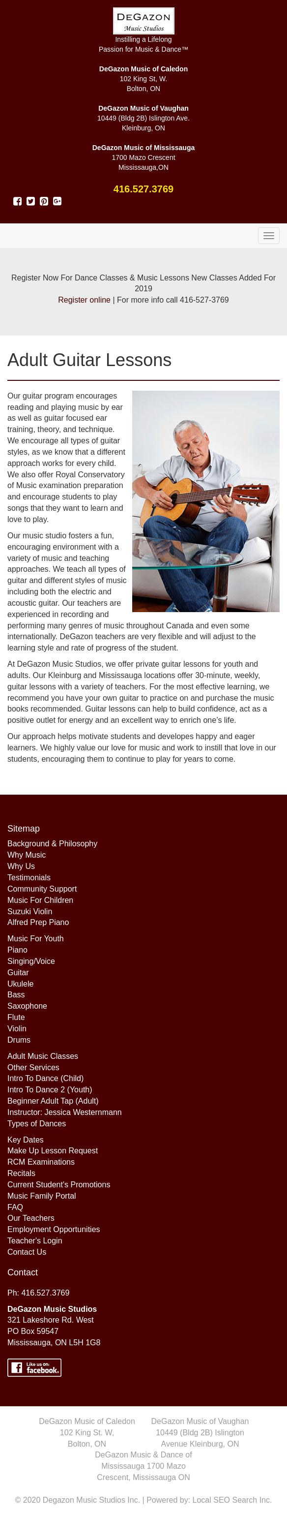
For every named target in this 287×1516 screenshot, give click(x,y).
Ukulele (20, 984)
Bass (16, 994)
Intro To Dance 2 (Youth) (49, 1089)
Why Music (26, 855)
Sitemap (23, 829)
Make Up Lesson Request (52, 1150)
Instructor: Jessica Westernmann (64, 1112)
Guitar (18, 972)
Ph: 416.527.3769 (38, 1293)
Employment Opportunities (53, 1229)
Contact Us (26, 1252)
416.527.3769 (143, 189)
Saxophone (27, 1006)
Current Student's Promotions (58, 1184)
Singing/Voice (31, 961)
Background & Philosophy (52, 843)
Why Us (21, 866)
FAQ (15, 1207)
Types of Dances (36, 1123)
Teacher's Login (34, 1241)
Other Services (33, 1067)
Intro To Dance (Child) (45, 1078)
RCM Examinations (41, 1162)
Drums (18, 1040)
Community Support (42, 889)
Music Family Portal (41, 1196)
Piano (17, 950)
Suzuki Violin (29, 911)
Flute (16, 1017)
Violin (17, 1028)
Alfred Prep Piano (38, 922)
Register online (84, 300)
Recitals (21, 1173)
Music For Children (40, 900)
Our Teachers (31, 1218)
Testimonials (29, 877)
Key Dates (25, 1140)
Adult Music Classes (42, 1056)
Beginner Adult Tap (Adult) (53, 1101)
